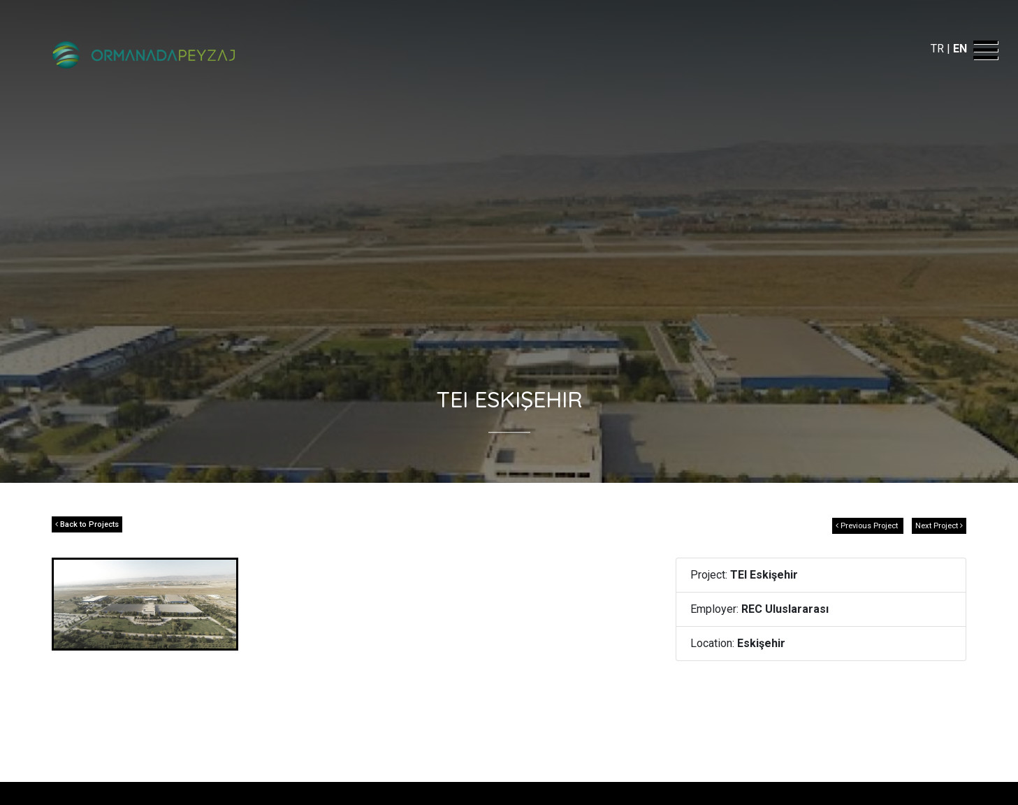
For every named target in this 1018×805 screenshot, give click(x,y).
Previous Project (868, 525)
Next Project (939, 525)
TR (939, 48)
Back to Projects (87, 524)
